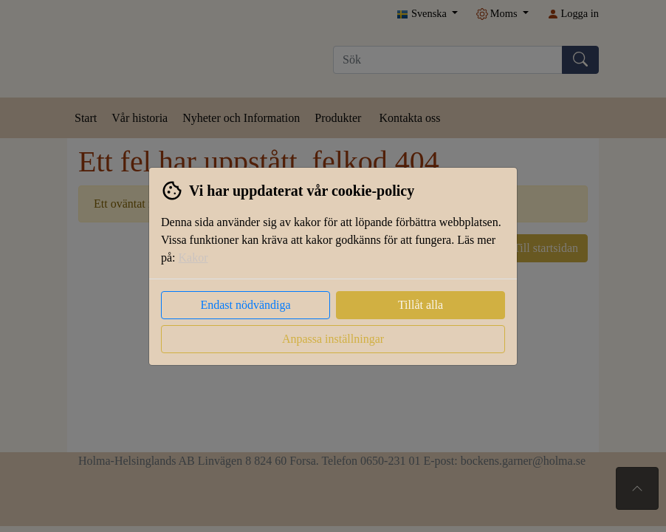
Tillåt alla (420, 305)
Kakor (193, 257)
